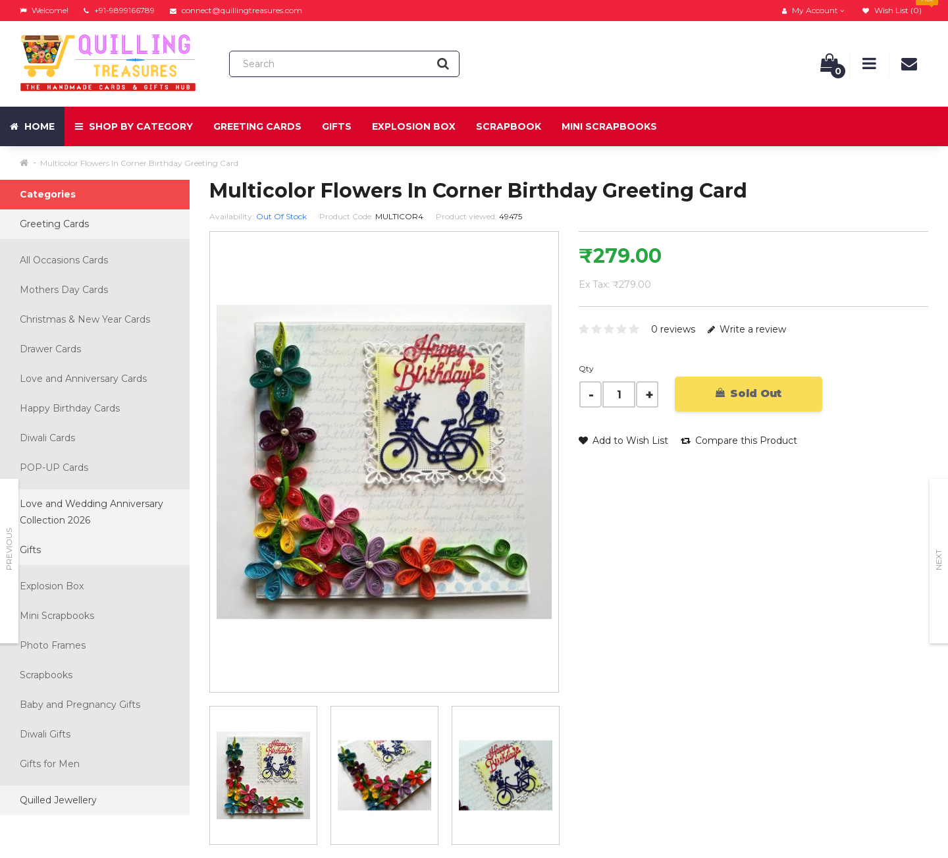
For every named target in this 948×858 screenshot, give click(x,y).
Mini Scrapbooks (609, 126)
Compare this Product (739, 440)
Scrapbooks (46, 675)
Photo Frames (53, 645)
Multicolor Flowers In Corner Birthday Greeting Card (139, 163)
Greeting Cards (257, 126)
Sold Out (748, 393)
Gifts (337, 126)
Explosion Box (414, 126)
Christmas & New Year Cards (85, 319)
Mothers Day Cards (64, 290)
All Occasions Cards (64, 260)
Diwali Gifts (45, 734)
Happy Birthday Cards (70, 408)
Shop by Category (134, 126)
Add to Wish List (623, 440)
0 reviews (673, 329)
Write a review (747, 329)
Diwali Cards (47, 438)
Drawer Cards (50, 349)
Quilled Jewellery (58, 800)
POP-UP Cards (54, 467)
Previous (9, 549)
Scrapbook (508, 126)
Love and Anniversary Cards (83, 379)
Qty (586, 368)
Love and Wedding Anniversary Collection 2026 (91, 512)
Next (938, 559)
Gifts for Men (50, 764)
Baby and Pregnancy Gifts (80, 705)
